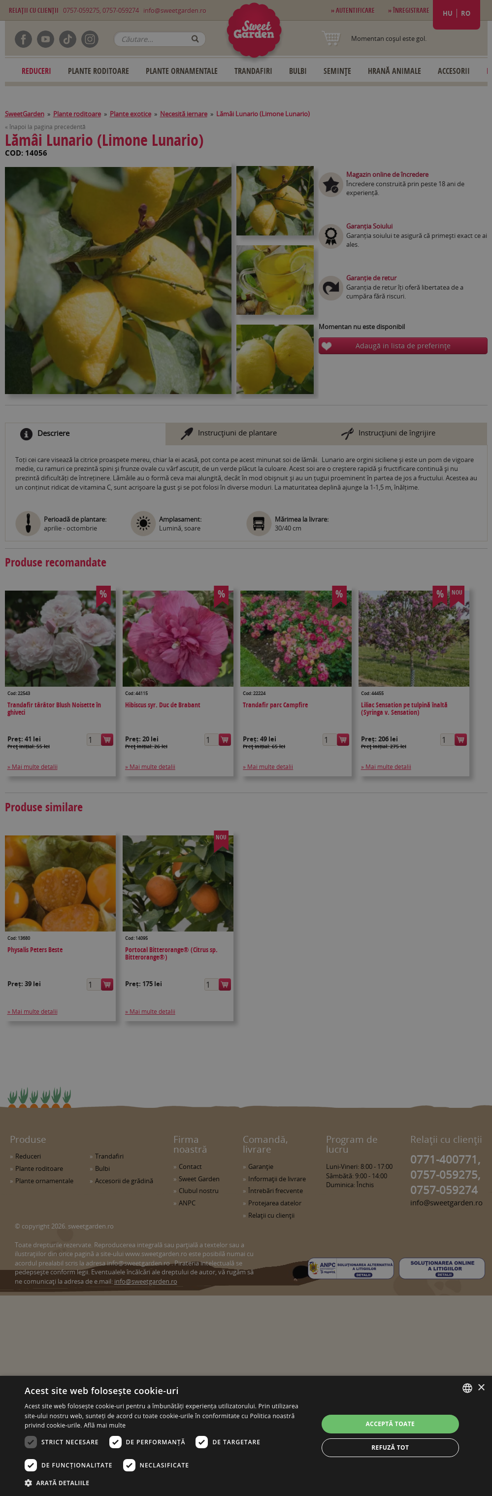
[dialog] (246, 1436)
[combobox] (467, 1388)
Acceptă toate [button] (390, 1424)
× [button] (481, 1388)
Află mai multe (105, 1425)
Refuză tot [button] (390, 1447)
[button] (167, 1483)
